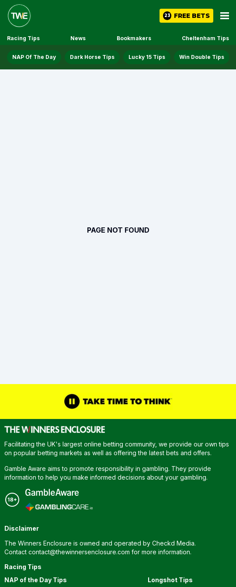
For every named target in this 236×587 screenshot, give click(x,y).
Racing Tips (23, 38)
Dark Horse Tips (92, 57)
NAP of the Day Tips (35, 580)
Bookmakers (134, 38)
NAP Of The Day (34, 57)
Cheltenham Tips (205, 38)
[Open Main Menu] (224, 15)
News (78, 38)
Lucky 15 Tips (146, 57)
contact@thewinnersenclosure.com (79, 552)
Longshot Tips (170, 580)
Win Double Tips (201, 57)
